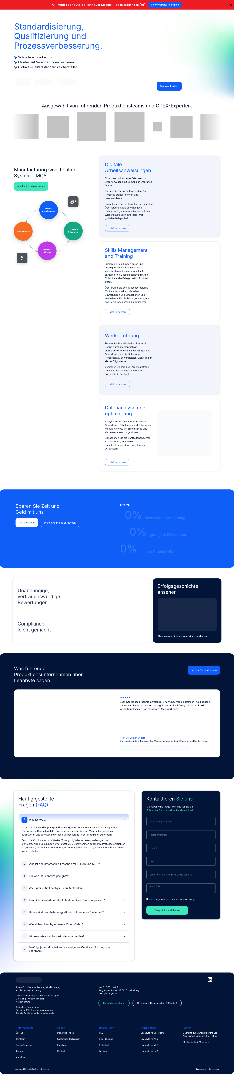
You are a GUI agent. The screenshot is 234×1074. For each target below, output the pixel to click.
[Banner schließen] (231, 5)
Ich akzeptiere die (172, 899)
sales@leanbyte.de (107, 993)
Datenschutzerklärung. (182, 899)
